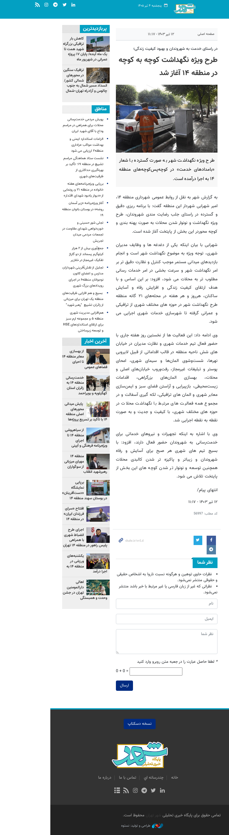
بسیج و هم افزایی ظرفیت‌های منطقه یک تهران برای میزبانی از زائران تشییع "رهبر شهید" (57, 299)
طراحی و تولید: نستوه (117, 825)
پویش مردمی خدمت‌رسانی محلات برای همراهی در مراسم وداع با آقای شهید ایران (58, 125)
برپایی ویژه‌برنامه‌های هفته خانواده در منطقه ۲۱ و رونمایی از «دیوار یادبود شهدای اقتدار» (58, 189)
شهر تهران (128, 815)
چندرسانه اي (128, 778)
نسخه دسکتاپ (114, 724)
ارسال (99, 685)
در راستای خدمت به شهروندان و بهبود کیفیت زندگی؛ (150, 49)
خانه (149, 778)
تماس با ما (102, 778)
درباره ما (79, 778)
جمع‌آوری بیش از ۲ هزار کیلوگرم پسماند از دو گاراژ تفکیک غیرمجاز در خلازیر (61, 254)
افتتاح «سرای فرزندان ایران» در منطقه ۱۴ (49, 514)
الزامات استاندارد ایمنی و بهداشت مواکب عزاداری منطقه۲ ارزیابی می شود (61, 145)
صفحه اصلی (180, 34)
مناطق (75, 109)
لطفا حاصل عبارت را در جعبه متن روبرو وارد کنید (152, 662)
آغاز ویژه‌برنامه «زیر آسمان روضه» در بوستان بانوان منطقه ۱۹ (57, 209)
